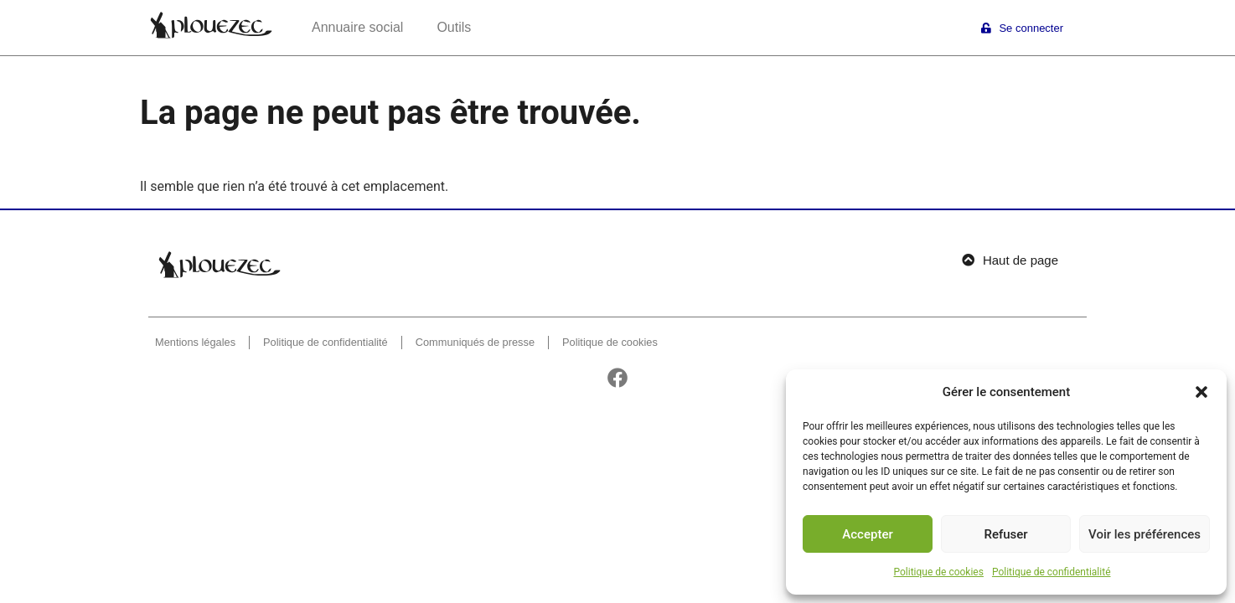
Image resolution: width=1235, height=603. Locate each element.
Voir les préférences (1144, 534)
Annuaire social (357, 27)
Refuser (1005, 534)
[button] (1201, 392)
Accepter (867, 534)
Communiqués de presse (475, 342)
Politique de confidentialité (1051, 572)
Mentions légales (195, 342)
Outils (454, 27)
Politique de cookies (939, 572)
